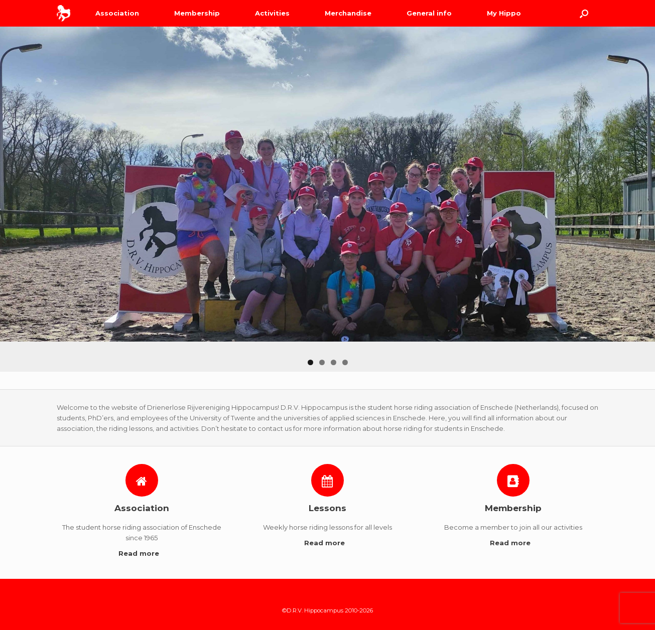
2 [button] (322, 362)
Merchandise (348, 13)
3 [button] (333, 362)
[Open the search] (584, 13)
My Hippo (504, 13)
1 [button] (310, 362)
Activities (272, 13)
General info (429, 13)
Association (117, 13)
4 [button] (345, 362)
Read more (141, 553)
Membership (197, 13)
